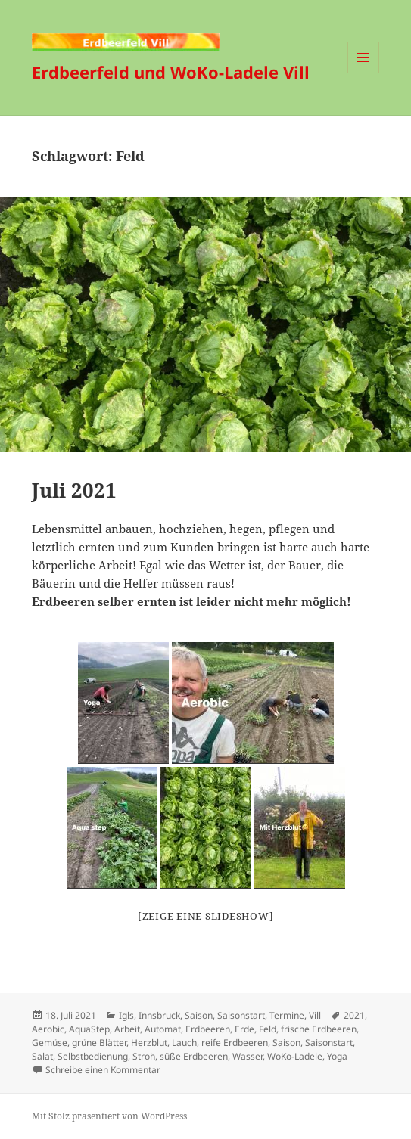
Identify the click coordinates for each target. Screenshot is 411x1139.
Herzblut (149, 1042)
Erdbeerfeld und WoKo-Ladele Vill (171, 72)
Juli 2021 (74, 490)
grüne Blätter (99, 1042)
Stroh (143, 1056)
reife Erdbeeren (234, 1042)
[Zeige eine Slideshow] (206, 916)
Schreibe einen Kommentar (102, 1069)
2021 (354, 1015)
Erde (244, 1029)
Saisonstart (241, 1015)
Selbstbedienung (93, 1056)
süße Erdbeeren (194, 1056)
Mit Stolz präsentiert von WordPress (109, 1116)
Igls (126, 1015)
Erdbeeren (207, 1029)
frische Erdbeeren (319, 1029)
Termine (286, 1015)
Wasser (247, 1056)
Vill (315, 1015)
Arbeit (127, 1029)
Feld (267, 1029)
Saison (199, 1015)
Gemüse (49, 1042)
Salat (42, 1056)
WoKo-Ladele (294, 1056)
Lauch (184, 1042)
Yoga (337, 1056)
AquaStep (89, 1029)
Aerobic (48, 1029)
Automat (163, 1029)
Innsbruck (159, 1015)
